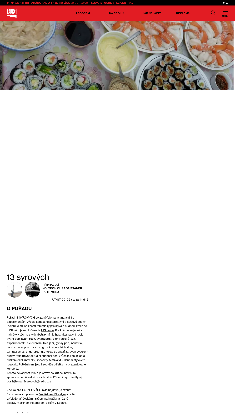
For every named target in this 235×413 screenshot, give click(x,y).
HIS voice (47, 330)
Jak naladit (152, 13)
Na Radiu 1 (116, 13)
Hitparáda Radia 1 (38, 2)
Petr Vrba (51, 292)
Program (83, 13)
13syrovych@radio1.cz (36, 381)
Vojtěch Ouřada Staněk (62, 288)
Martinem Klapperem (31, 402)
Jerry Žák (62, 2)
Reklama (183, 13)
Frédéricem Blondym (52, 394)
